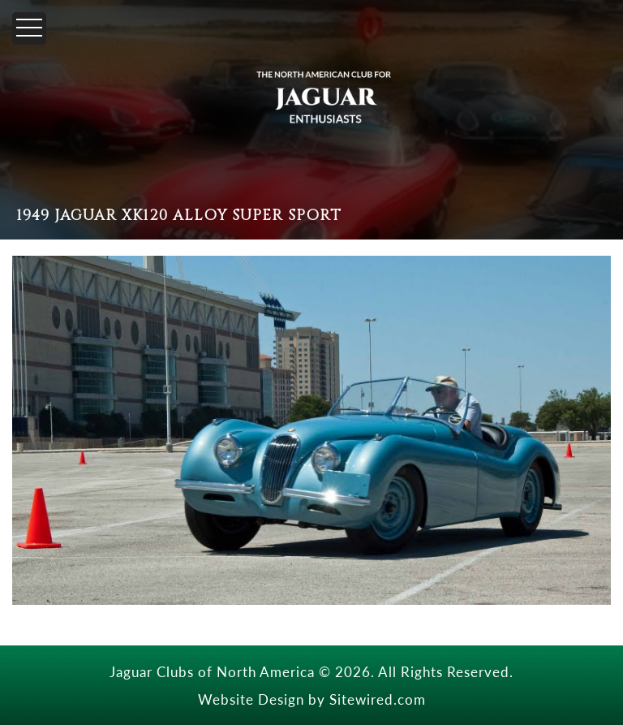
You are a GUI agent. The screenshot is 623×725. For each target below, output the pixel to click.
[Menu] (29, 28)
